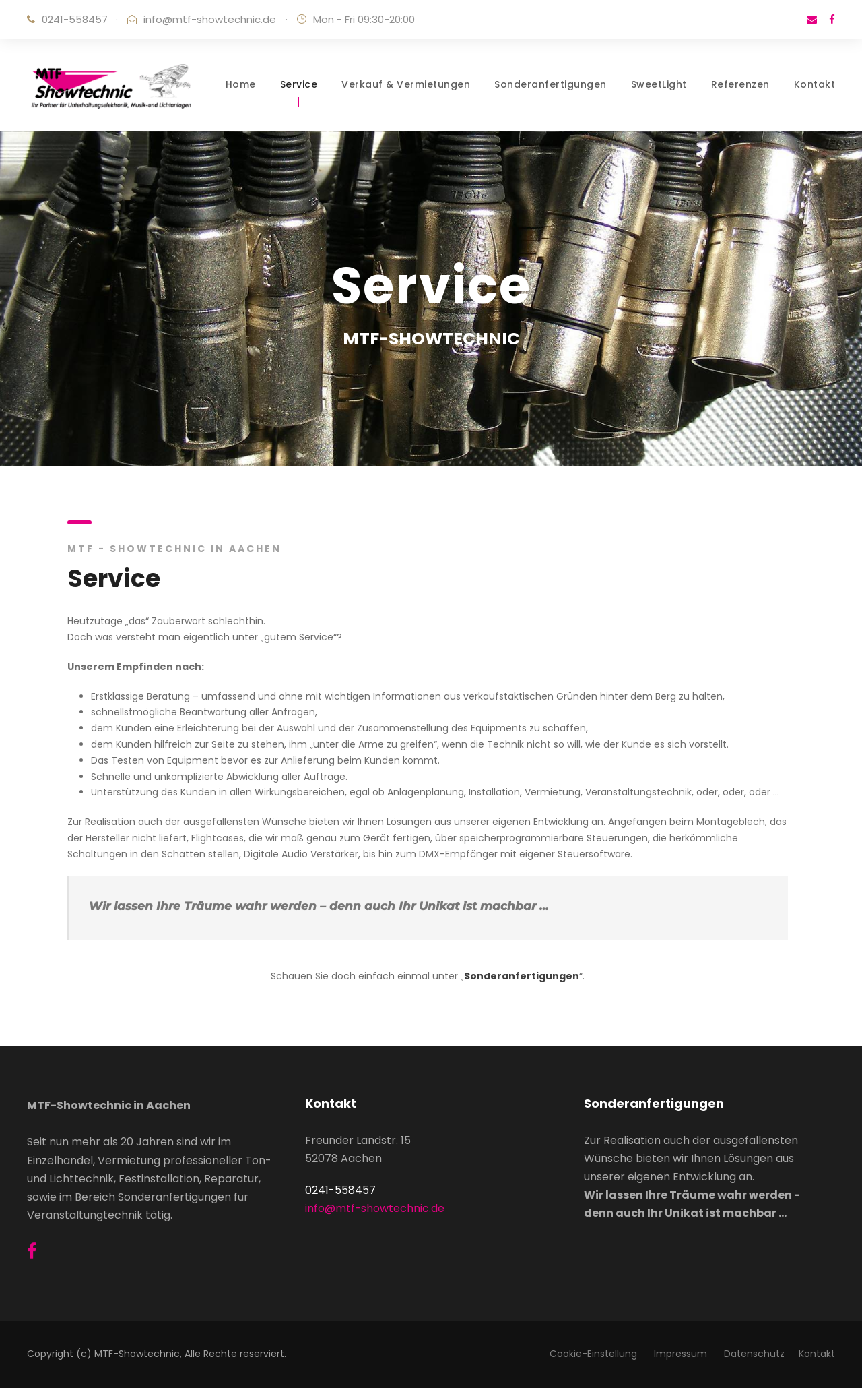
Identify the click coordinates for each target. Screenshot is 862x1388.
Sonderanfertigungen (550, 84)
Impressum (682, 1353)
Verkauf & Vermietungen (405, 84)
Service (299, 84)
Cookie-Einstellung (595, 1353)
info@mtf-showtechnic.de (209, 19)
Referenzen (740, 84)
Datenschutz (754, 1353)
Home (241, 84)
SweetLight (659, 84)
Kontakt (815, 84)
